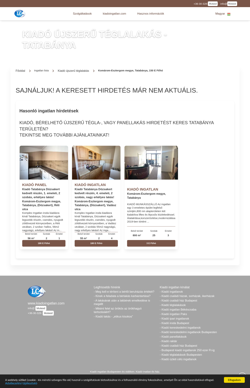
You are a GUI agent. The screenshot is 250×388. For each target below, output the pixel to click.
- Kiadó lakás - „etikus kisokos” (113, 316)
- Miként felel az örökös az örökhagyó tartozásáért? (118, 310)
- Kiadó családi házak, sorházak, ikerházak (187, 296)
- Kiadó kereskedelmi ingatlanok (180, 327)
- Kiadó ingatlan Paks (173, 314)
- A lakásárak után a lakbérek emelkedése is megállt (122, 302)
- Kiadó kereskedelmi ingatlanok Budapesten (188, 332)
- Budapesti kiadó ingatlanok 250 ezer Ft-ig (187, 350)
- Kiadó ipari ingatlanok (174, 318)
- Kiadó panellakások (173, 336)
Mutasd (213, 3)
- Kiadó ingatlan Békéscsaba (178, 309)
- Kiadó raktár (168, 341)
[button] (82, 14)
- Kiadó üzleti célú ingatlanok (178, 359)
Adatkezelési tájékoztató (21, 384)
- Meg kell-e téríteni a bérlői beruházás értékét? (124, 291)
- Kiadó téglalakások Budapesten (181, 354)
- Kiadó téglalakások (173, 305)
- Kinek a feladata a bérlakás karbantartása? (122, 296)
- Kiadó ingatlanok (171, 291)
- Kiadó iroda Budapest (174, 323)
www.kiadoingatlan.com (46, 303)
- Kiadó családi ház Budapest (178, 300)
